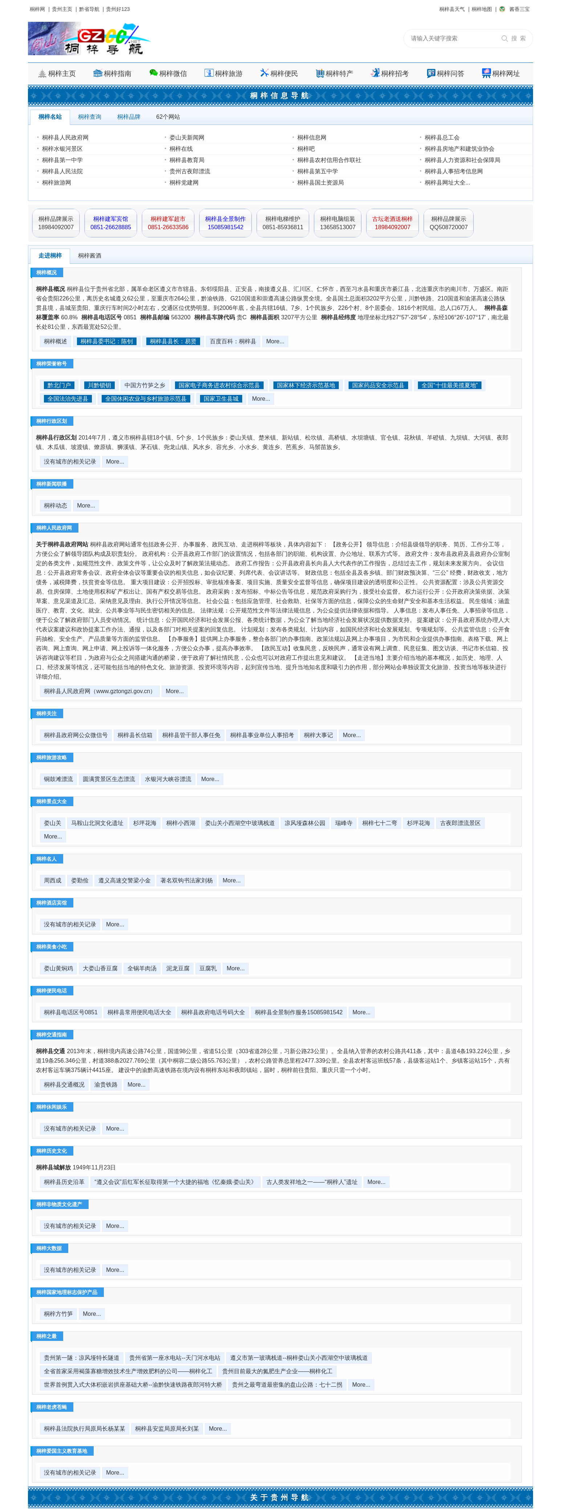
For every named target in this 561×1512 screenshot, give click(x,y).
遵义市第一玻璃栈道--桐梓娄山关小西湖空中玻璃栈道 (299, 1358)
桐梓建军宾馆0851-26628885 (110, 223)
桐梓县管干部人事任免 (191, 735)
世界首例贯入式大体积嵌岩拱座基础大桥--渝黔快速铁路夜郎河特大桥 (133, 1385)
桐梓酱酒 (89, 255)
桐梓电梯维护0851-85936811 (283, 223)
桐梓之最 (46, 1336)
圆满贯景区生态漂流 (109, 779)
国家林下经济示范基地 (306, 385)
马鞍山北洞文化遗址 (97, 823)
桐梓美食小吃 (51, 947)
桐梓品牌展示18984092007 (56, 223)
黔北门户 (59, 385)
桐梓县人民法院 (62, 171)
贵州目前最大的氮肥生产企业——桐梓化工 (277, 1371)
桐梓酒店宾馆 (51, 903)
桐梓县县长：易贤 (173, 341)
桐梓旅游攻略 (51, 757)
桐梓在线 (181, 149)
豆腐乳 (208, 968)
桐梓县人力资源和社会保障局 (462, 160)
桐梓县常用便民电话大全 (139, 1012)
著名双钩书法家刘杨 (186, 880)
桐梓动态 (55, 505)
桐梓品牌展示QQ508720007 (449, 223)
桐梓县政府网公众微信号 (76, 735)
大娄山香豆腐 (100, 968)
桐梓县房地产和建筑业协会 (460, 149)
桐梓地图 (482, 9)
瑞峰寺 (344, 823)
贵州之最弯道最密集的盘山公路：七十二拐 (287, 1385)
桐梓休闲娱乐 (51, 1107)
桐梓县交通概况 (64, 1085)
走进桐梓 (50, 255)
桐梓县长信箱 (135, 735)
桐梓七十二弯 (379, 823)
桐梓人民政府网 (54, 528)
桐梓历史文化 (51, 1151)
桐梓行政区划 (51, 421)
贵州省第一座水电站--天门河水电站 (174, 1358)
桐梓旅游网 (56, 182)
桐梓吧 (306, 149)
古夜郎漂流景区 (460, 823)
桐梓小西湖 (180, 823)
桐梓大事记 (318, 735)
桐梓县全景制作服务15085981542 (299, 1012)
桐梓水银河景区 (62, 149)
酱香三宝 (519, 9)
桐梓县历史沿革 (64, 1182)
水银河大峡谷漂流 (168, 779)
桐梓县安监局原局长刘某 (167, 1429)
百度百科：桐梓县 (233, 341)
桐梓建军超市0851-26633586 (168, 223)
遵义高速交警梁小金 (124, 880)
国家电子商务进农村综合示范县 (219, 385)
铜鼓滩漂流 (58, 779)
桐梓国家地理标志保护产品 (66, 1292)
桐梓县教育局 (187, 160)
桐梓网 (37, 9)
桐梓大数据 (49, 1248)
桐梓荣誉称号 (51, 364)
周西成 (52, 880)
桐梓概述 (55, 341)
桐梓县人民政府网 (65, 137)
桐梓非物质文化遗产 (59, 1204)
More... (275, 341)
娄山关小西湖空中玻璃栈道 (240, 823)
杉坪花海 (144, 823)
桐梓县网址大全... (447, 182)
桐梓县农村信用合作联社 (329, 160)
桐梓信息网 (311, 137)
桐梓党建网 (184, 182)
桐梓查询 (89, 117)
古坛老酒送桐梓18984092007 (392, 223)
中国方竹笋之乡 (145, 385)
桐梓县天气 (452, 9)
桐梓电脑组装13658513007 (337, 223)
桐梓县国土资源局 (320, 182)
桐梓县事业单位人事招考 (262, 735)
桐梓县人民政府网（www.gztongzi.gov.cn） (100, 691)
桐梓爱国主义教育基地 (61, 1451)
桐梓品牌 (129, 117)
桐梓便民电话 (51, 991)
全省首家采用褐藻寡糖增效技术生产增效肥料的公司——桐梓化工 (128, 1371)
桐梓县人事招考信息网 (454, 171)
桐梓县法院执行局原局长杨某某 (84, 1429)
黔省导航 (89, 9)
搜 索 (518, 38)
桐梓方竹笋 (58, 1314)
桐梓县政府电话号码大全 (213, 1012)
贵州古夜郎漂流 (190, 171)
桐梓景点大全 (51, 801)
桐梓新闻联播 (51, 484)
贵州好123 (118, 9)
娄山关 (52, 823)
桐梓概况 (46, 272)
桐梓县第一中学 (62, 160)
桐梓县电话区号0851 (71, 1012)
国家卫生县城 (221, 399)
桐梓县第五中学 (317, 171)
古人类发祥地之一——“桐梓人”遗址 (312, 1182)
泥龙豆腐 (178, 968)
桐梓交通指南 (51, 1035)
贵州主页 (62, 9)
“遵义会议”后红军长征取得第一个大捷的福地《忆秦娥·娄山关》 (175, 1182)
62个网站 (168, 117)
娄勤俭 (80, 880)
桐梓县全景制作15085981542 (225, 223)
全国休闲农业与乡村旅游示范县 (146, 399)
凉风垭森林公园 (305, 823)
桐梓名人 (46, 859)
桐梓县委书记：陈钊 (107, 341)
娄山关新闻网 (187, 137)
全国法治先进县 (68, 399)
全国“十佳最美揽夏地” (450, 385)
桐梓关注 (46, 713)
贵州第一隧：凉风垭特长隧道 (81, 1358)
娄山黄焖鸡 (58, 968)
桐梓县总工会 (442, 137)
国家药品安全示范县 (378, 385)
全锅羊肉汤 (141, 968)
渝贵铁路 (106, 1085)
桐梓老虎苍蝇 (51, 1407)
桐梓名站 (50, 117)
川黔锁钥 (99, 385)
